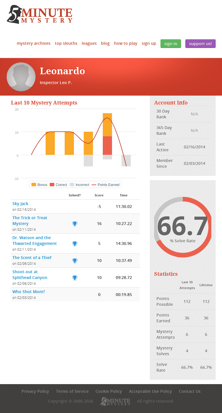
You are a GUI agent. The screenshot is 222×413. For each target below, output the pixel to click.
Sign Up (149, 43)
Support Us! (200, 43)
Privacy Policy (35, 391)
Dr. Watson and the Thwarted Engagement (34, 240)
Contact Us (190, 391)
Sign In (170, 43)
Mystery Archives (34, 43)
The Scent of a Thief (31, 257)
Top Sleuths (66, 43)
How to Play (125, 43)
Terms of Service (72, 391)
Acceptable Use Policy (150, 391)
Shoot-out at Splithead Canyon (29, 274)
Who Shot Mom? (28, 291)
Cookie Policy (109, 391)
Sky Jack (20, 203)
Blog (105, 43)
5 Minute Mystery (39, 14)
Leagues (89, 43)
